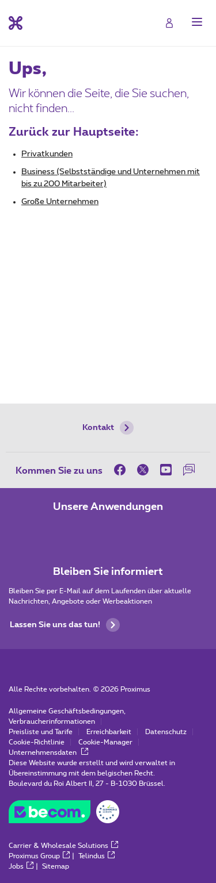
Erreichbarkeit (108, 731)
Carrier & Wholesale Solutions (63, 845)
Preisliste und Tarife (41, 731)
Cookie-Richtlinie (37, 742)
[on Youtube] (165, 469)
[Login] (169, 22)
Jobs (21, 866)
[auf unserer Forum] (188, 469)
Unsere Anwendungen (108, 507)
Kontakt (108, 428)
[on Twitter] (142, 469)
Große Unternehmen (59, 202)
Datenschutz (166, 731)
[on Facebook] (122, 469)
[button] (197, 21)
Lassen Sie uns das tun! (65, 625)
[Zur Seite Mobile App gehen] (76, 531)
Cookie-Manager (105, 742)
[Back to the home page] (15, 22)
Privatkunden (47, 154)
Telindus (96, 856)
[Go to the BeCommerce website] (64, 814)
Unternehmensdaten (48, 752)
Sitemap (55, 866)
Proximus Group (39, 856)
